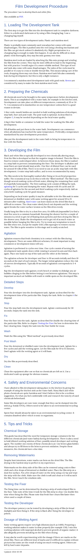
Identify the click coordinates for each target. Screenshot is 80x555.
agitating (8, 186)
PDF (21, 16)
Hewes (68, 80)
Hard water (31, 201)
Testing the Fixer (46, 323)
